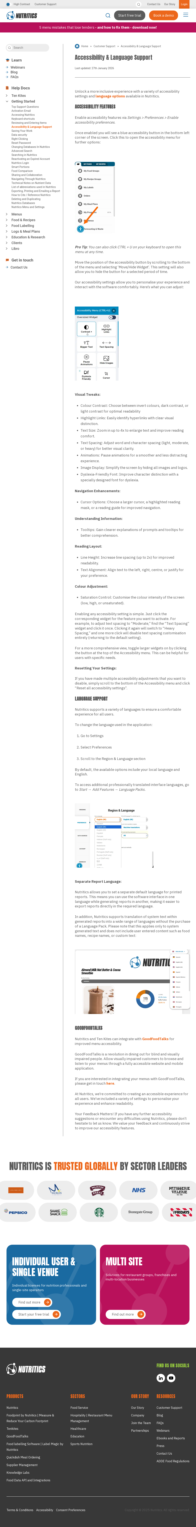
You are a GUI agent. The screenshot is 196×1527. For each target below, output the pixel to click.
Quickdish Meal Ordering (23, 1457)
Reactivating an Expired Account (30, 158)
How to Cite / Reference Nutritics (31, 195)
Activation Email (21, 110)
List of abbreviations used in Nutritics (33, 187)
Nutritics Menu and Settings (28, 207)
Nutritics (12, 1408)
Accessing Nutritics (23, 114)
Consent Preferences (70, 1510)
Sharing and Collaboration (26, 174)
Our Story (169, 4)
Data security (19, 134)
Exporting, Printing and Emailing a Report (35, 191)
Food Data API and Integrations (28, 1480)
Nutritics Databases (23, 203)
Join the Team (141, 1423)
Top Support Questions (25, 106)
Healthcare (78, 1429)
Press (160, 1446)
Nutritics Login (20, 162)
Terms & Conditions (20, 1510)
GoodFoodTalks (155, 1039)
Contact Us (153, 4)
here (110, 1083)
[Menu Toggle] (185, 14)
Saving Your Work (21, 130)
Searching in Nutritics (24, 154)
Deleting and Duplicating (25, 199)
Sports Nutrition (81, 1444)
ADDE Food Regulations (173, 1461)
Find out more (29, 1302)
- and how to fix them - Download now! (126, 27)
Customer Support (45, 4)
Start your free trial (33, 1314)
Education (77, 1436)
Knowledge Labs (18, 1472)
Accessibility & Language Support (31, 126)
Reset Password (21, 142)
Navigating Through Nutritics (28, 178)
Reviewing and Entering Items (29, 122)
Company (137, 1415)
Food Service (79, 1408)
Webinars (18, 67)
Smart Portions (20, 166)
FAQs (15, 77)
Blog (14, 72)
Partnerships (140, 1430)
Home (84, 46)
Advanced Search (21, 150)
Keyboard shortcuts (23, 118)
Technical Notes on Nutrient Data (31, 183)
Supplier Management (22, 1465)
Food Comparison (22, 170)
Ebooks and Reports (171, 1438)
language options (111, 96)
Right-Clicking (19, 138)
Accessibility (44, 1510)
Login (184, 4)
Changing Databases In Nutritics (30, 146)
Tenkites (12, 1429)
